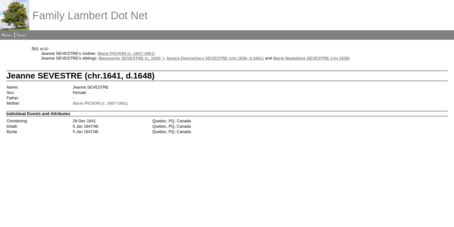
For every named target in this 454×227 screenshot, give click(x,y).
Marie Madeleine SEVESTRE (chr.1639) (311, 58)
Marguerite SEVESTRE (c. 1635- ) (131, 58)
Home (7, 35)
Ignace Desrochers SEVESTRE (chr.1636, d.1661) (215, 58)
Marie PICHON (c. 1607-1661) (126, 53)
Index (21, 35)
